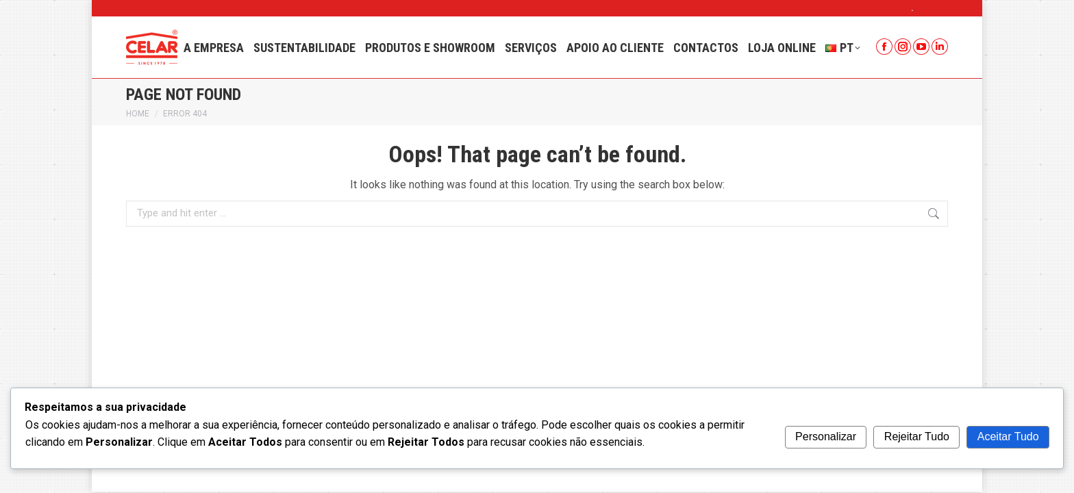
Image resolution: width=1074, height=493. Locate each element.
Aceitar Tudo (1008, 436)
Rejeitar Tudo (916, 436)
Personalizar (825, 436)
